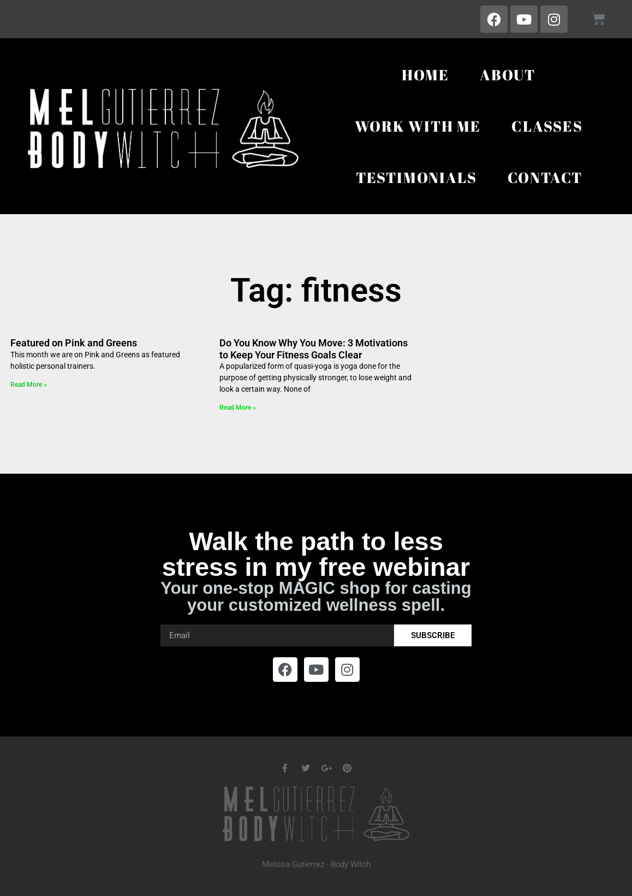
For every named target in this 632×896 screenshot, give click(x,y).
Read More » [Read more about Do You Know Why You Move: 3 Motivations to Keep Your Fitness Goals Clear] (237, 407)
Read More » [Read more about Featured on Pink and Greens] (28, 384)
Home (425, 74)
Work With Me (418, 126)
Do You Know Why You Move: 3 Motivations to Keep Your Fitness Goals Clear (313, 349)
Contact (545, 177)
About (507, 74)
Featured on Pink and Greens (73, 343)
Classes (547, 126)
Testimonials (416, 177)
